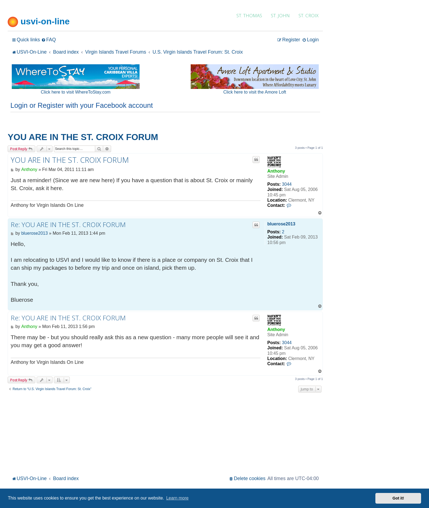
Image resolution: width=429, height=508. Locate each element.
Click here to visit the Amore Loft (254, 92)
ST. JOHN (280, 15)
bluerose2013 (281, 224)
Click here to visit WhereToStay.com (76, 92)
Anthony (276, 171)
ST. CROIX (308, 15)
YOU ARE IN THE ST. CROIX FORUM (83, 137)
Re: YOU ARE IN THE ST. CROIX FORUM (68, 224)
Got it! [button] (398, 498)
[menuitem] (48, 39)
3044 (287, 184)
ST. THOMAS (249, 15)
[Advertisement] (165, 433)
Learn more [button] (177, 498)
